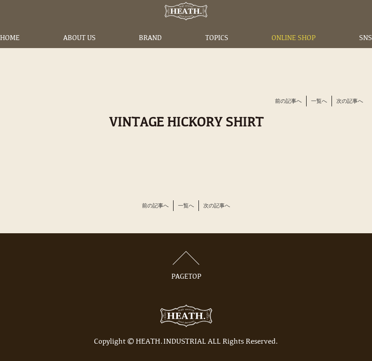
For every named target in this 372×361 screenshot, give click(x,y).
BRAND (150, 50)
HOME (10, 50)
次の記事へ (349, 101)
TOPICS (216, 50)
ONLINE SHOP (293, 50)
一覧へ (319, 101)
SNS (365, 50)
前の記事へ (288, 101)
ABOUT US (79, 50)
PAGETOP (186, 265)
